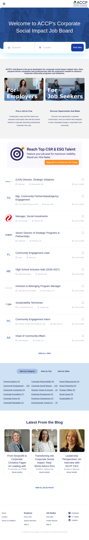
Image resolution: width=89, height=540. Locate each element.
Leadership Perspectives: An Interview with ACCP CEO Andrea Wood (72, 462)
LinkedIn (75, 520)
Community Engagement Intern (33, 319)
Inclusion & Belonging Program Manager (38, 286)
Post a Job (27, 517)
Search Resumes (30, 521)
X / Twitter (75, 517)
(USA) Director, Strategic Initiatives (35, 179)
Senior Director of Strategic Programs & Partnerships (38, 234)
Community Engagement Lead (32, 252)
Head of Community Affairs (30, 335)
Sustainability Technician (29, 302)
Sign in (26, 524)
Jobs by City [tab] (46, 371)
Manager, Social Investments (32, 216)
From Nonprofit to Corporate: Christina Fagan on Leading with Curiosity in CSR (17, 462)
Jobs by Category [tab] (27, 371)
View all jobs (44, 353)
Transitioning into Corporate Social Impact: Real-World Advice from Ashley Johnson (44, 462)
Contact (4, 517)
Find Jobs (77, 47)
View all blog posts (44, 488)
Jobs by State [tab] (63, 371)
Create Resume (51, 521)
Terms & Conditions (9, 521)
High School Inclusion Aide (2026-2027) (38, 269)
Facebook (75, 513)
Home (4, 513)
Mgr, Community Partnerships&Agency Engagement (37, 198)
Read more (17, 472)
